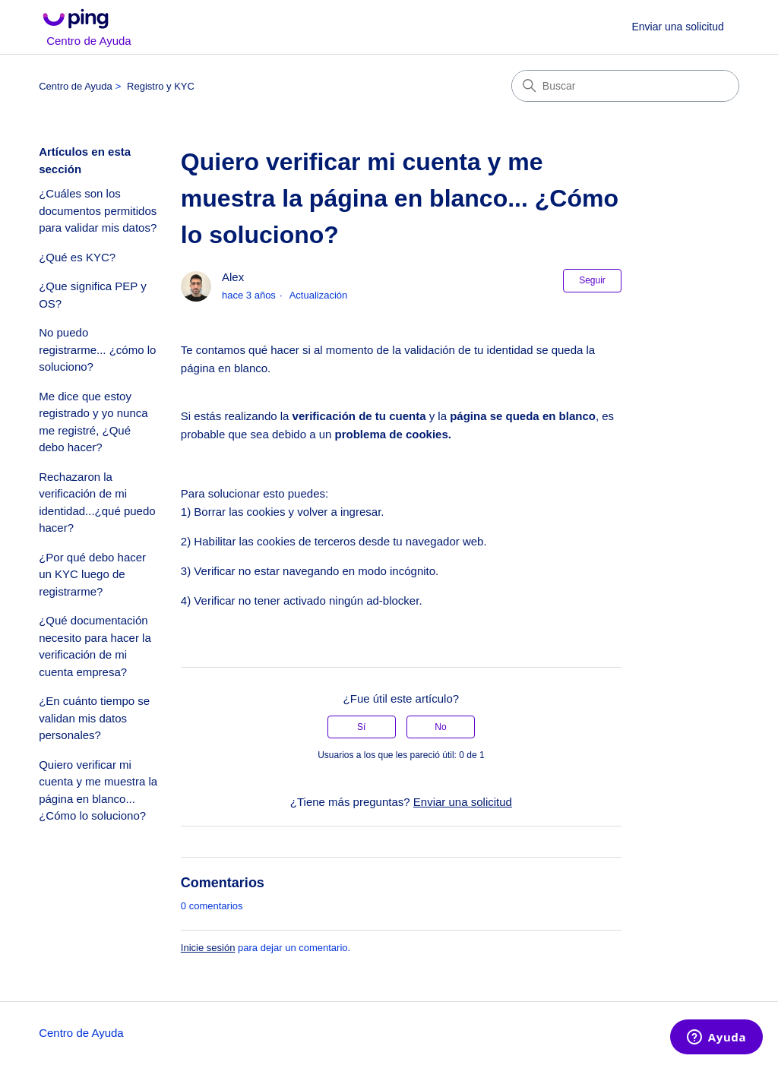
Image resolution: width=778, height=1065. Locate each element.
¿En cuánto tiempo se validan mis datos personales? (94, 717)
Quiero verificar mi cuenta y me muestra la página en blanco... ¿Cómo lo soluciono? (98, 790)
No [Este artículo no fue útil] (440, 727)
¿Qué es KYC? (77, 257)
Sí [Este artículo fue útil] (361, 727)
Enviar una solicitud (677, 27)
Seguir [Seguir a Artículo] (592, 280)
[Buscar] (625, 86)
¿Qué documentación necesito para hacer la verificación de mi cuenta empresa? (95, 646)
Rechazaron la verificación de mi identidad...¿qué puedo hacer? (97, 502)
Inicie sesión (208, 947)
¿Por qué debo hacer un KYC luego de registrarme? (92, 574)
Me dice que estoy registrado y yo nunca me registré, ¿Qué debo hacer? (93, 422)
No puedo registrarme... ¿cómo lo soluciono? (97, 349)
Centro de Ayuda (75, 86)
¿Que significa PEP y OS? (92, 295)
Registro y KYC (160, 86)
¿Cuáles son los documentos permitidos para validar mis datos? (98, 210)
